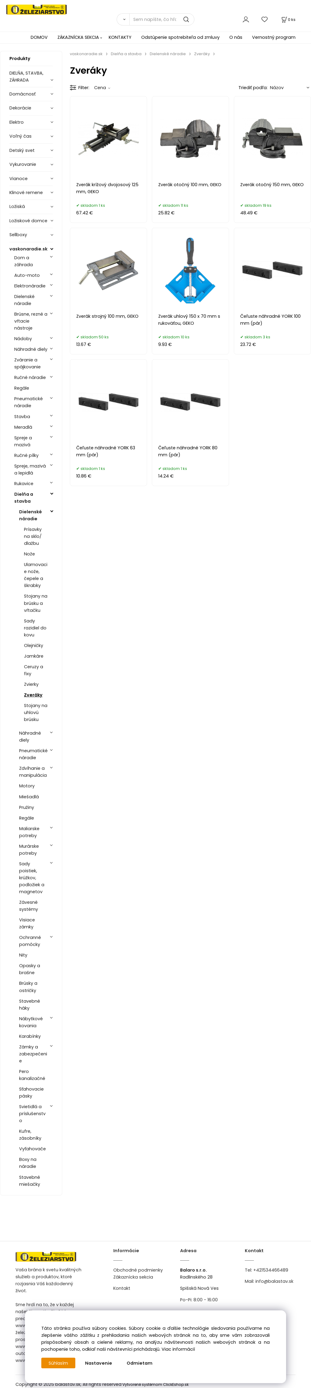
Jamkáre (33, 656)
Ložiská (17, 206)
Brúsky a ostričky (28, 986)
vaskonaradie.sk (28, 249)
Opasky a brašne (29, 969)
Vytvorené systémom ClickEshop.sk (155, 1384)
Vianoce (18, 179)
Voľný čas (20, 136)
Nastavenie (99, 1363)
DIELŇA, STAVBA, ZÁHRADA (26, 76)
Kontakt (121, 1288)
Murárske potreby (29, 849)
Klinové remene (26, 192)
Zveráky (33, 695)
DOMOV (39, 37)
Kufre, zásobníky (30, 1134)
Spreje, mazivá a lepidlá (30, 469)
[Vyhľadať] (123, 19)
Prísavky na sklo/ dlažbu (33, 536)
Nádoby (23, 339)
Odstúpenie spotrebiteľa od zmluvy (180, 37)
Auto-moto (27, 275)
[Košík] (288, 19)
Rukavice (23, 484)
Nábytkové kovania (31, 1022)
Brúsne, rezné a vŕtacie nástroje (30, 321)
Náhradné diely (30, 349)
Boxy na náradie (27, 1162)
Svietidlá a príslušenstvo (32, 1114)
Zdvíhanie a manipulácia (33, 771)
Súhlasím (59, 1363)
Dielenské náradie (24, 300)
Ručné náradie (30, 377)
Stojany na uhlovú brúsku (35, 712)
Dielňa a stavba (23, 497)
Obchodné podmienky (138, 1270)
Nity (23, 955)
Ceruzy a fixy (33, 670)
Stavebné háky (29, 1004)
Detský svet (22, 150)
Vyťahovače (32, 1149)
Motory (27, 786)
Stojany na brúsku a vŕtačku (35, 603)
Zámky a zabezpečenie (33, 1054)
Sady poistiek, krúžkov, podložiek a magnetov (31, 878)
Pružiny (26, 807)
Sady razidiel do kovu (35, 628)
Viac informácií (178, 1349)
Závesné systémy (28, 905)
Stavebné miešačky (29, 1180)
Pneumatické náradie (28, 402)
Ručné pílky (26, 455)
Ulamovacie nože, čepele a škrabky (35, 575)
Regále (21, 388)
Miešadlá (29, 797)
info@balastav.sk (274, 1281)
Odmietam (140, 1363)
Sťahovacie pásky (31, 1092)
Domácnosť (22, 94)
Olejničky (33, 645)
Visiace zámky (27, 923)
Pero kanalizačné (32, 1074)
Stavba (22, 417)
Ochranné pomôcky (30, 940)
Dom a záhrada (23, 261)
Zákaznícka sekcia (133, 1277)
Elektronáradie (30, 286)
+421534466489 (270, 1270)
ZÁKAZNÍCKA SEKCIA (78, 37)
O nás (235, 37)
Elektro (16, 122)
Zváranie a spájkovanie (27, 363)
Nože (29, 554)
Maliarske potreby (29, 832)
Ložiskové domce (28, 221)
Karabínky (30, 1036)
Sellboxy (18, 235)
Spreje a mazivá (23, 441)
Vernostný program (274, 37)
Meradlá (23, 427)
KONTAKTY (120, 37)
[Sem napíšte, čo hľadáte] (161, 19)
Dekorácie (20, 108)
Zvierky (31, 684)
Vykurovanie (22, 164)
